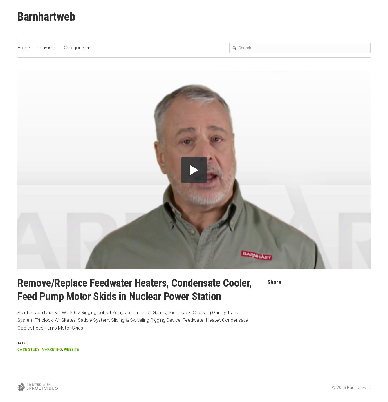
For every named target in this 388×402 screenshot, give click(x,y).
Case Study (28, 350)
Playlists (47, 47)
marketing (52, 350)
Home (23, 47)
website (71, 350)
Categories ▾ (77, 47)
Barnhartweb (46, 16)
